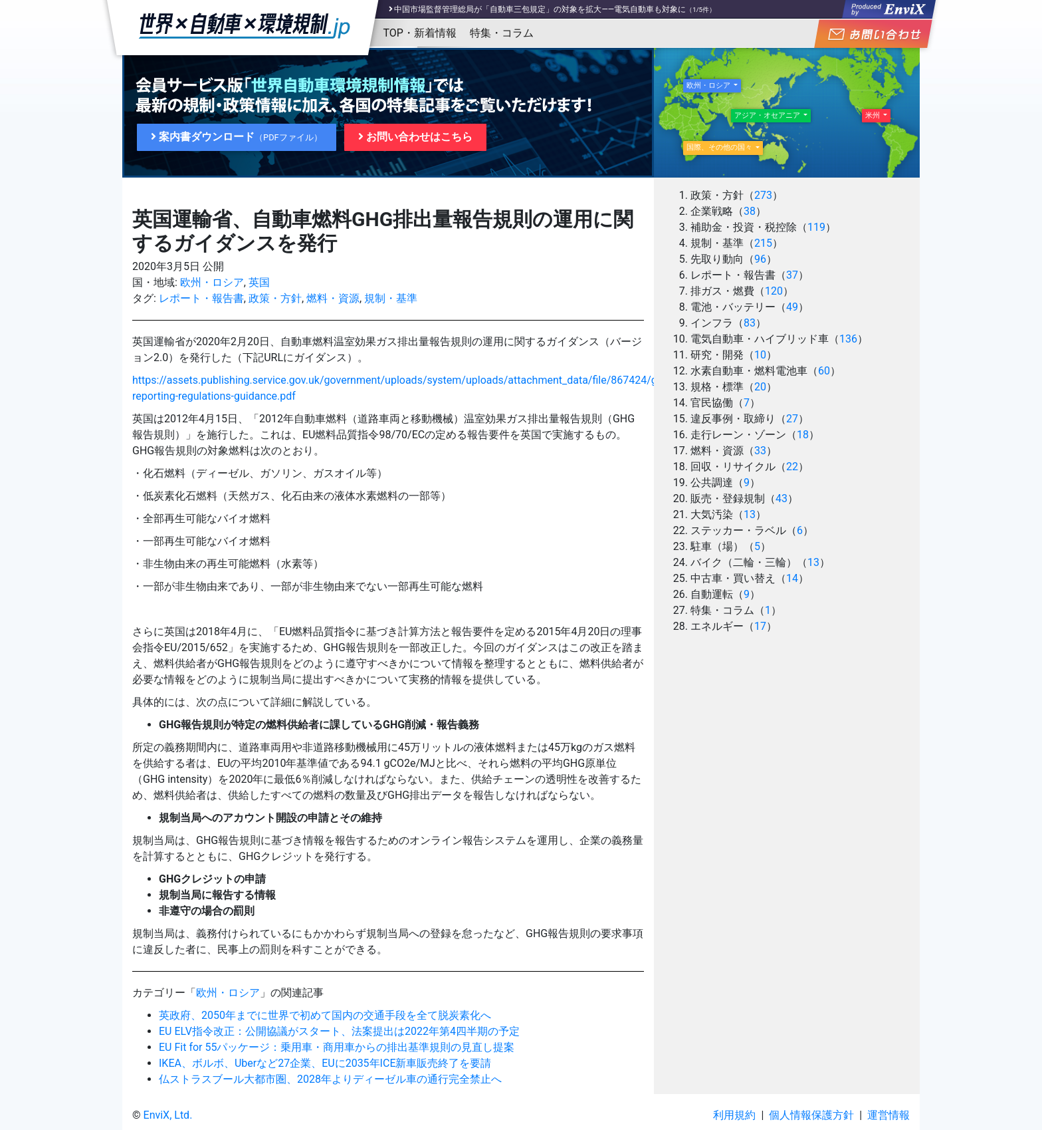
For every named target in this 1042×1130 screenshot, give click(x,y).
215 (763, 243)
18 (803, 434)
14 (792, 578)
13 (750, 514)
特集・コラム (502, 33)
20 (760, 386)
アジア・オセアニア (768, 115)
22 (792, 466)
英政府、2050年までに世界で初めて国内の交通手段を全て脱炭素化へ (325, 1015)
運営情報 (888, 1115)
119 (816, 227)
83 (750, 323)
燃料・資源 (333, 298)
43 (781, 498)
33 (760, 450)
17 (760, 626)
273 (763, 195)
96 (760, 259)
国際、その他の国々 (720, 147)
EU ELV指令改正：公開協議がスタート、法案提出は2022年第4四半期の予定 (339, 1031)
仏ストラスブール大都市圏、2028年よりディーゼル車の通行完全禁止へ (330, 1079)
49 (792, 307)
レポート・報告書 (201, 298)
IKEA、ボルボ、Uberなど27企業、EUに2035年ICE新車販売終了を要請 (325, 1063)
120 (774, 291)
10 (760, 355)
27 (792, 418)
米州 (873, 115)
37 (792, 275)
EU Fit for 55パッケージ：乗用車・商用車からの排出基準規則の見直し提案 (336, 1047)
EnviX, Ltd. (168, 1115)
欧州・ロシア (212, 282)
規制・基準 (390, 298)
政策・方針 (275, 298)
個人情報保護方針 (811, 1115)
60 (824, 370)
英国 (259, 282)
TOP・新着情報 (420, 33)
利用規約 (734, 1115)
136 (848, 339)
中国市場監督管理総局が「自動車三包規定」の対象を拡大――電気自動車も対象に (540, 9)
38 (750, 211)
